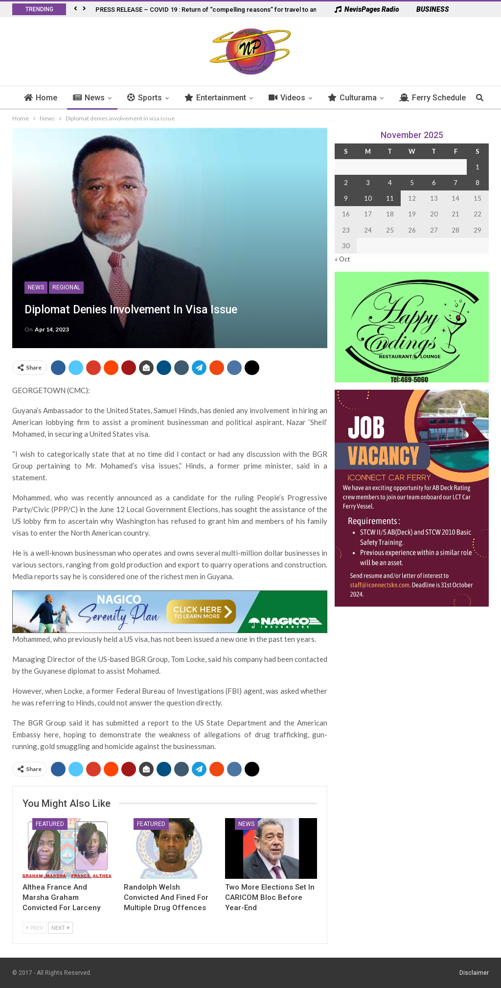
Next (60, 927)
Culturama (352, 97)
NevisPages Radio (367, 9)
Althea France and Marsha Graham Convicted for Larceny (61, 897)
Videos (287, 97)
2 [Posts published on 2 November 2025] (346, 183)
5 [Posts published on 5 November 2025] (412, 183)
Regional (66, 287)
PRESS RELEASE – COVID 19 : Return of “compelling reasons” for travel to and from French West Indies (244, 9)
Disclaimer (474, 972)
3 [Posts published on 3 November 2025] (368, 183)
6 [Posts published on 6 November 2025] (434, 183)
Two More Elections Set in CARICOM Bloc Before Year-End (270, 897)
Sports (144, 97)
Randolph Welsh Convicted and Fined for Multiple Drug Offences (166, 897)
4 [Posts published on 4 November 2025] (390, 183)
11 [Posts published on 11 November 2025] (390, 198)
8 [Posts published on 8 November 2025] (477, 183)
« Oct (342, 259)
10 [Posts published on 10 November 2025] (368, 198)
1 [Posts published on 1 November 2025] (477, 167)
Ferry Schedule (432, 97)
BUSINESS (428, 9)
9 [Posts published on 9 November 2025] (346, 198)
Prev (34, 927)
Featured (50, 824)
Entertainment (215, 97)
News (89, 97)
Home (40, 97)
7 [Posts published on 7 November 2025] (455, 183)
